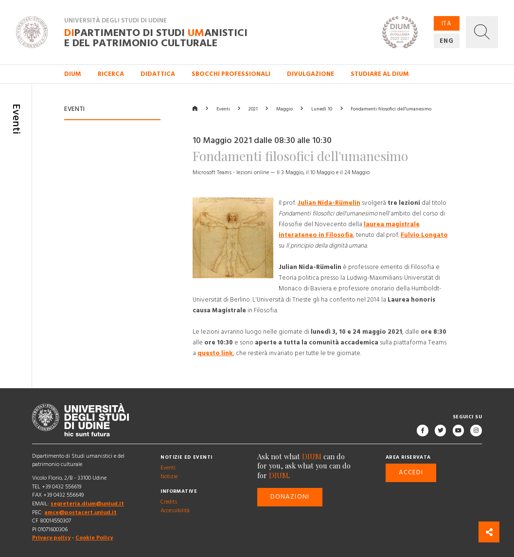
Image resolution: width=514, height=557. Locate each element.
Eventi (223, 109)
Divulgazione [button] (310, 74)
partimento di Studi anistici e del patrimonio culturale (156, 37)
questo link (215, 352)
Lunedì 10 (321, 109)
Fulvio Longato (424, 235)
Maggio (284, 109)
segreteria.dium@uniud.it (87, 504)
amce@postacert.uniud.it (80, 512)
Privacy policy (51, 538)
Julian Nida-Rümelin (329, 202)
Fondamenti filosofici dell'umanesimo (391, 109)
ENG (446, 40)
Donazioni (289, 496)
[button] (482, 32)
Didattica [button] (158, 74)
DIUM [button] (72, 74)
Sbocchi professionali (231, 74)
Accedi (411, 472)
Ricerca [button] (111, 74)
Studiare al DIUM (380, 74)
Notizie (168, 476)
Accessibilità (175, 510)
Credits (168, 502)
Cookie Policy (94, 538)
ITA (447, 23)
